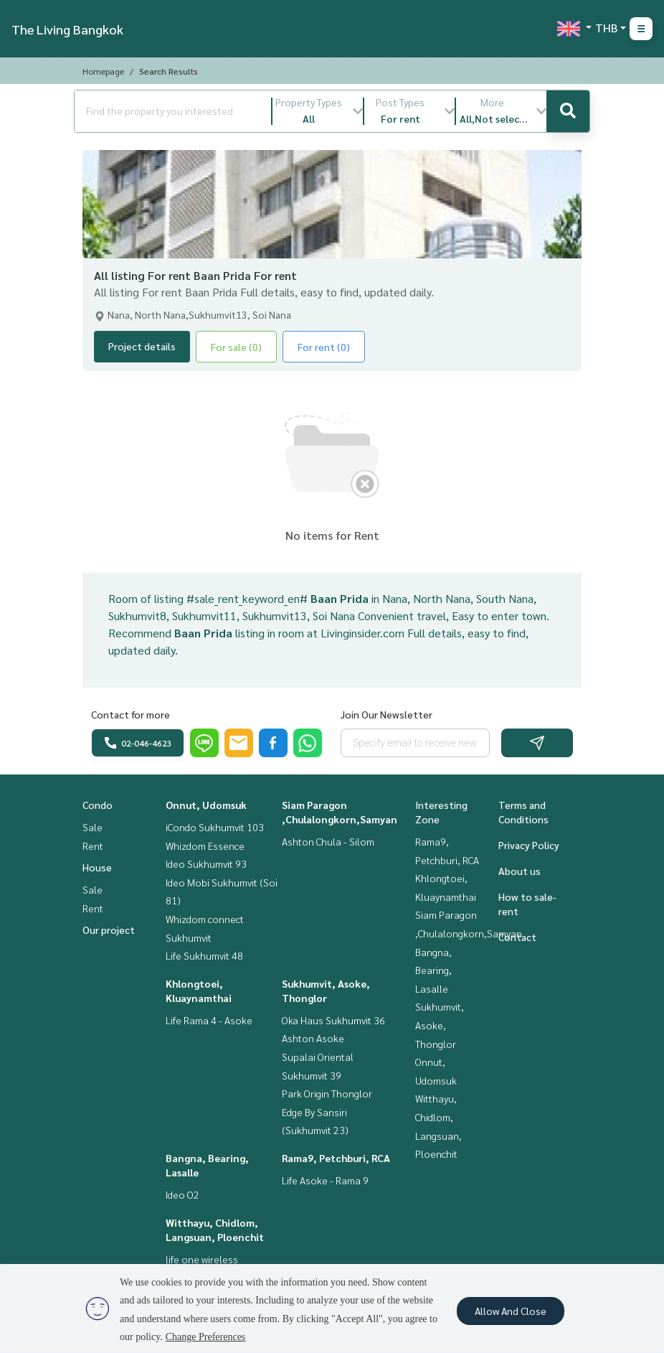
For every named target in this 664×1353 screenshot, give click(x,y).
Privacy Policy (528, 844)
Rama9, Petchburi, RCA (336, 1157)
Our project (108, 929)
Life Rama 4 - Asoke (209, 1019)
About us (519, 870)
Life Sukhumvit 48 (204, 955)
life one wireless (202, 1259)
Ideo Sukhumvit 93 (206, 863)
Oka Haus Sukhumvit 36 (333, 1019)
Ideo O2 (182, 1194)
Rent (92, 845)
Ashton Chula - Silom (328, 841)
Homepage (103, 71)
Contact (517, 936)
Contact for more (130, 714)
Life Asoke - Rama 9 (325, 1180)
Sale (92, 826)
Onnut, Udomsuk (206, 804)
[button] (317, 111)
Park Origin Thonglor (327, 1093)
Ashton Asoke (313, 1037)
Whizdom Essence (205, 845)
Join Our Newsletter (386, 714)
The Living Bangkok (67, 29)
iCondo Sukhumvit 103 (215, 826)
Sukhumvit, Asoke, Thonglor (439, 1024)
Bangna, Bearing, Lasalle (433, 970)
